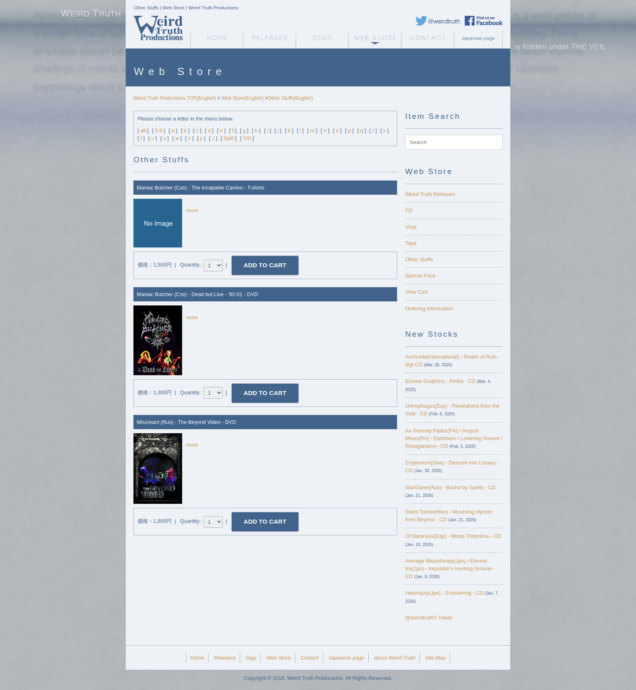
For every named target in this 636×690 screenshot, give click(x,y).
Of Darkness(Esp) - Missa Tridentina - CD (453, 536)
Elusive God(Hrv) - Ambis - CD (440, 381)
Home (197, 658)
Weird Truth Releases (430, 194)
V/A (247, 138)
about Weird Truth (394, 658)
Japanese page (480, 38)
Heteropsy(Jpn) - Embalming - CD (444, 593)
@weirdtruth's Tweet (428, 618)
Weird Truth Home (216, 38)
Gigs (322, 38)
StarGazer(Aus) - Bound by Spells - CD (450, 487)
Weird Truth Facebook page (483, 21)
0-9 (159, 130)
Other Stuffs (419, 259)
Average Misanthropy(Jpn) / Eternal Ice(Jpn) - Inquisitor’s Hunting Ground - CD (450, 568)
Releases (269, 38)
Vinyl (411, 227)
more (192, 210)
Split (228, 138)
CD (409, 210)
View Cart (416, 292)
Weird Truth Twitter (437, 21)
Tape (411, 243)
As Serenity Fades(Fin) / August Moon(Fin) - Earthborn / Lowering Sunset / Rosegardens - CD (453, 438)
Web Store (374, 38)
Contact (427, 38)
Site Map (435, 658)
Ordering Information (429, 308)
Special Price (420, 276)
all (143, 130)
